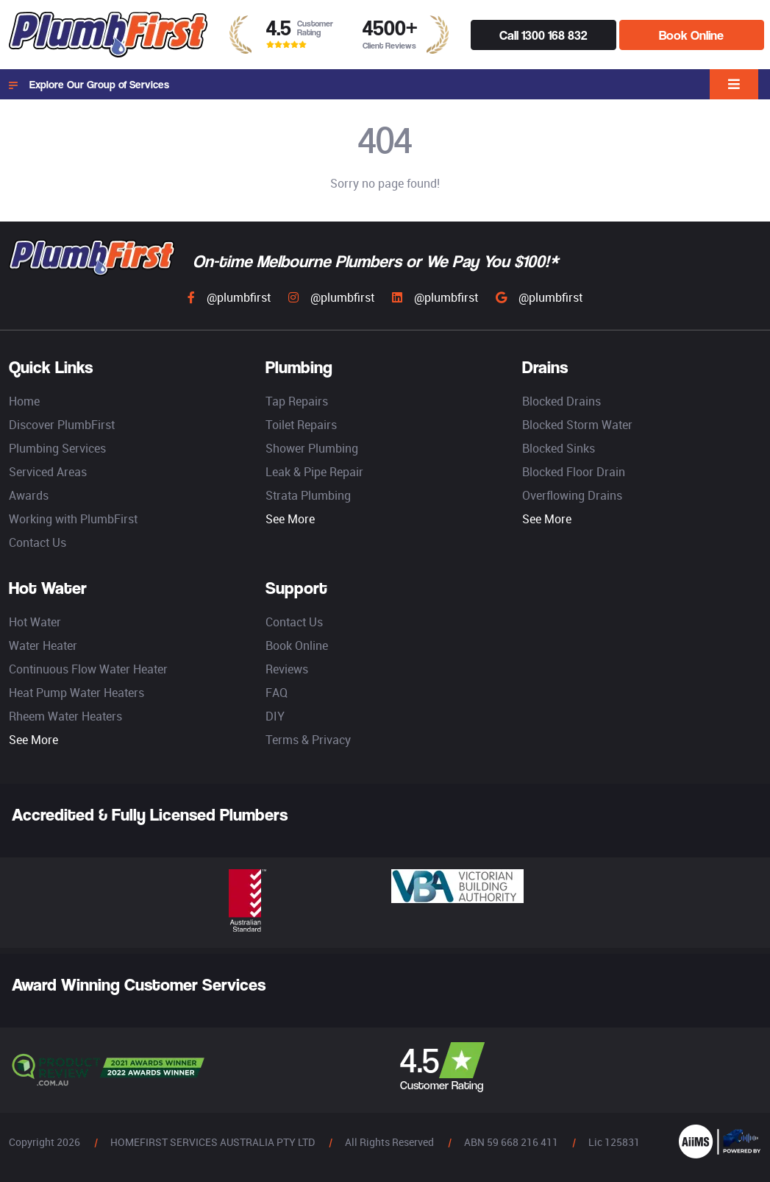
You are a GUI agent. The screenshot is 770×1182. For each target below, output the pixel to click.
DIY (275, 716)
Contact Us (37, 542)
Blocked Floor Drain (573, 472)
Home (24, 401)
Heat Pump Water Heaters (76, 692)
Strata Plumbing (308, 495)
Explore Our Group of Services (89, 84)
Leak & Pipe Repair (314, 472)
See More (290, 519)
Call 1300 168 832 (543, 35)
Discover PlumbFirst (62, 425)
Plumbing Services (57, 448)
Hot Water (35, 622)
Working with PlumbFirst (73, 519)
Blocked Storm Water (577, 425)
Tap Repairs (296, 401)
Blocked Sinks (558, 448)
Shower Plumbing (311, 448)
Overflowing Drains (572, 495)
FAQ (276, 692)
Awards (29, 495)
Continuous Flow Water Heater (88, 669)
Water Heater (43, 645)
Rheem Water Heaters (65, 716)
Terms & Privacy (308, 740)
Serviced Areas (48, 472)
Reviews (286, 669)
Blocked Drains (561, 401)
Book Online (691, 35)
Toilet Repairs (301, 425)
